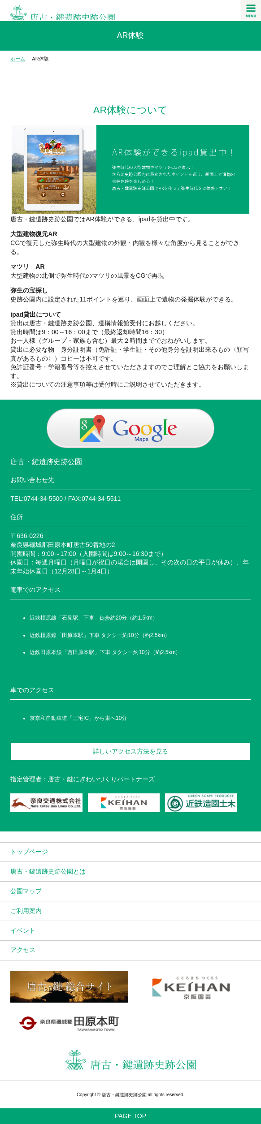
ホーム (17, 58)
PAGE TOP (130, 1116)
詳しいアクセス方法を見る (130, 751)
